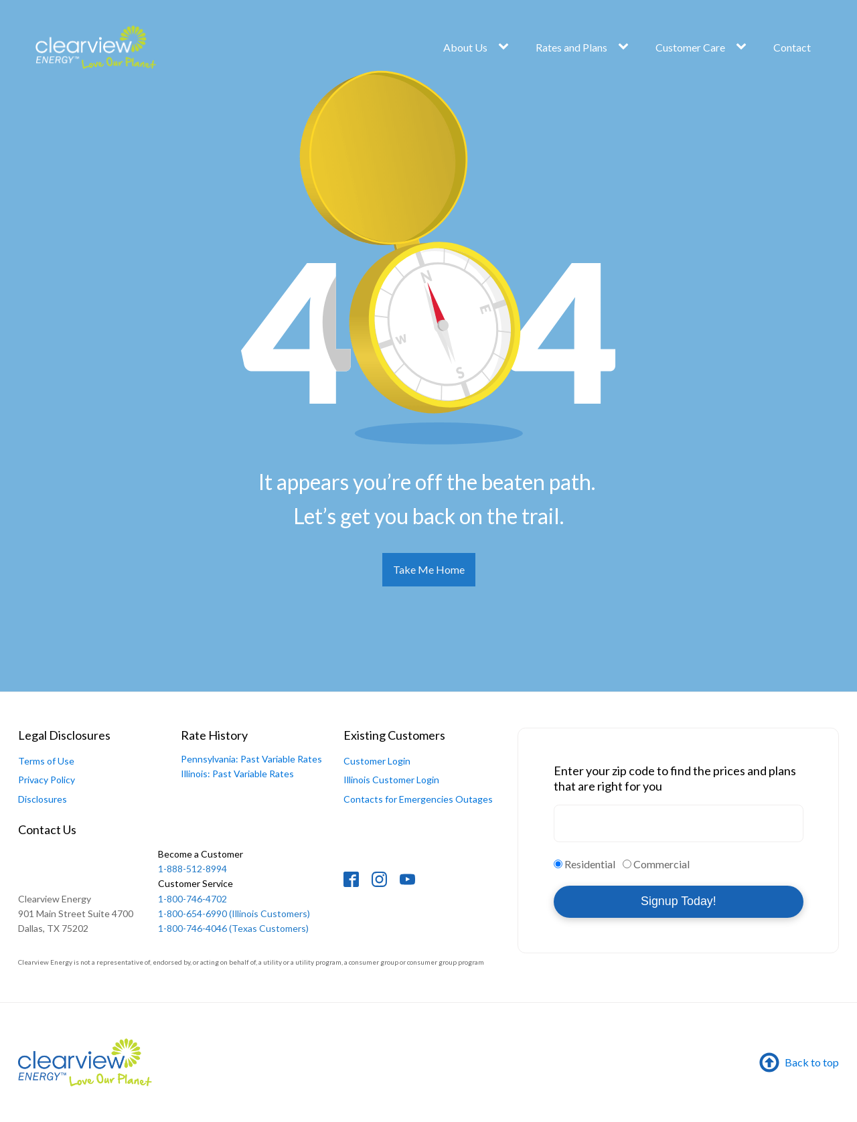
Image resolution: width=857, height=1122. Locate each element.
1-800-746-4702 (195, 890)
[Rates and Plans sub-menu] (626, 47)
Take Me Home (429, 569)
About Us (465, 47)
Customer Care (690, 47)
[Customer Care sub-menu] (744, 47)
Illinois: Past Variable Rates (237, 773)
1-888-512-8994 (201, 860)
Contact (792, 47)
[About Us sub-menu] (506, 47)
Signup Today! (678, 901)
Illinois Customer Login (391, 779)
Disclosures (42, 799)
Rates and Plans (571, 47)
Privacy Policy (46, 779)
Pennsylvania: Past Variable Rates (251, 759)
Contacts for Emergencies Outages (418, 799)
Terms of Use (46, 761)
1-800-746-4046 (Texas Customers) (233, 928)
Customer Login (376, 761)
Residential (589, 864)
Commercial (661, 864)
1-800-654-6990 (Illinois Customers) (234, 913)
